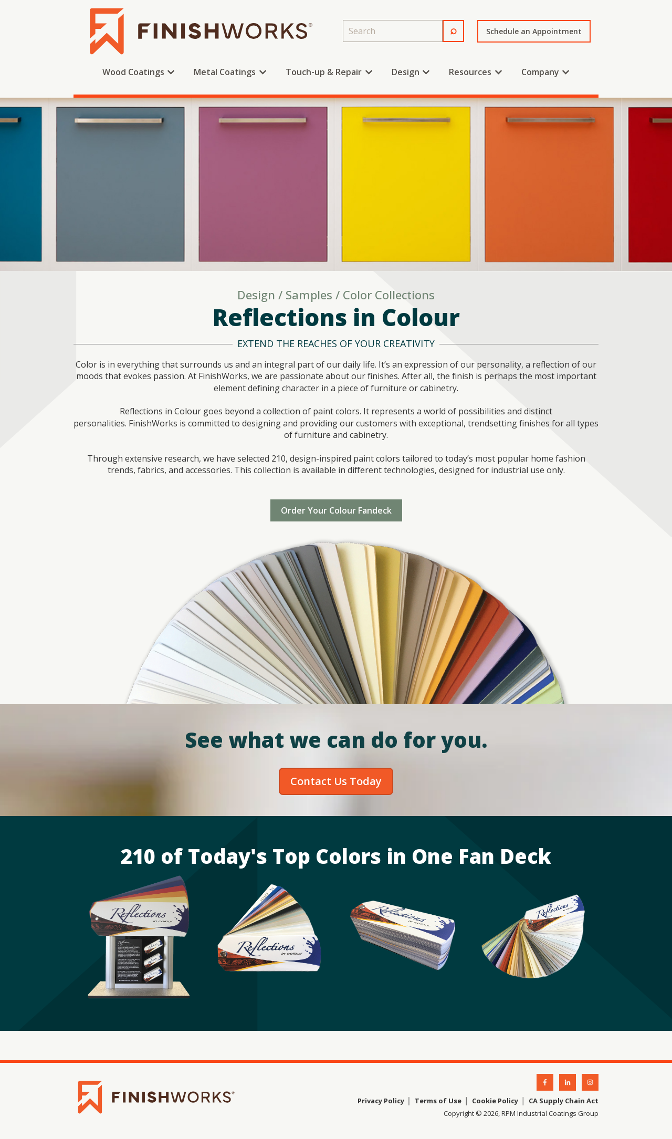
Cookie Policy (495, 1100)
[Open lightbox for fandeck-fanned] (270, 939)
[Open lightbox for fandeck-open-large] (532, 939)
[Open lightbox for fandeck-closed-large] (401, 939)
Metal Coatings (225, 72)
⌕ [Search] (453, 29)
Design (405, 72)
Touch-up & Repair (324, 72)
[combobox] (393, 31)
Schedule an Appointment (534, 31)
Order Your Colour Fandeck (336, 510)
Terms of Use (437, 1100)
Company (540, 72)
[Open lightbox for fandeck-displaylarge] (139, 939)
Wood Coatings (133, 72)
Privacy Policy (381, 1100)
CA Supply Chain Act (563, 1100)
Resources (470, 72)
